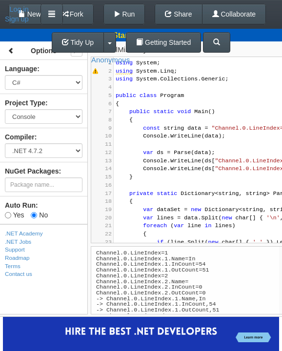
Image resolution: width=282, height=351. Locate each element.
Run (124, 14)
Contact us (18, 274)
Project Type (25, 103)
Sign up (17, 19)
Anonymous (110, 60)
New (30, 14)
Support (15, 249)
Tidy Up (78, 42)
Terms (12, 266)
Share (178, 14)
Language (21, 69)
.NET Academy (24, 233)
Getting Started (163, 42)
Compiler (20, 137)
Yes (14, 215)
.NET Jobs (18, 241)
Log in (19, 9)
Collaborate (234, 14)
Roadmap (17, 257)
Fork (72, 14)
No (39, 215)
